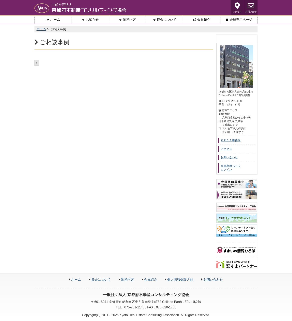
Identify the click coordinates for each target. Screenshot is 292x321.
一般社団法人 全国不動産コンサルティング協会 (236, 207)
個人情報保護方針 (180, 279)
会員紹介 (150, 279)
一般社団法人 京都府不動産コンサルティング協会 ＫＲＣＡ (80, 8)
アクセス (237, 7)
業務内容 (127, 279)
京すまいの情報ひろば (236, 249)
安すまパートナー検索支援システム (236, 264)
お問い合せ (251, 7)
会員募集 (236, 183)
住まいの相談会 (236, 194)
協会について (101, 279)
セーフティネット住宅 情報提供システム (236, 230)
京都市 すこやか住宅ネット (236, 218)
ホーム (76, 279)
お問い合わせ (213, 279)
